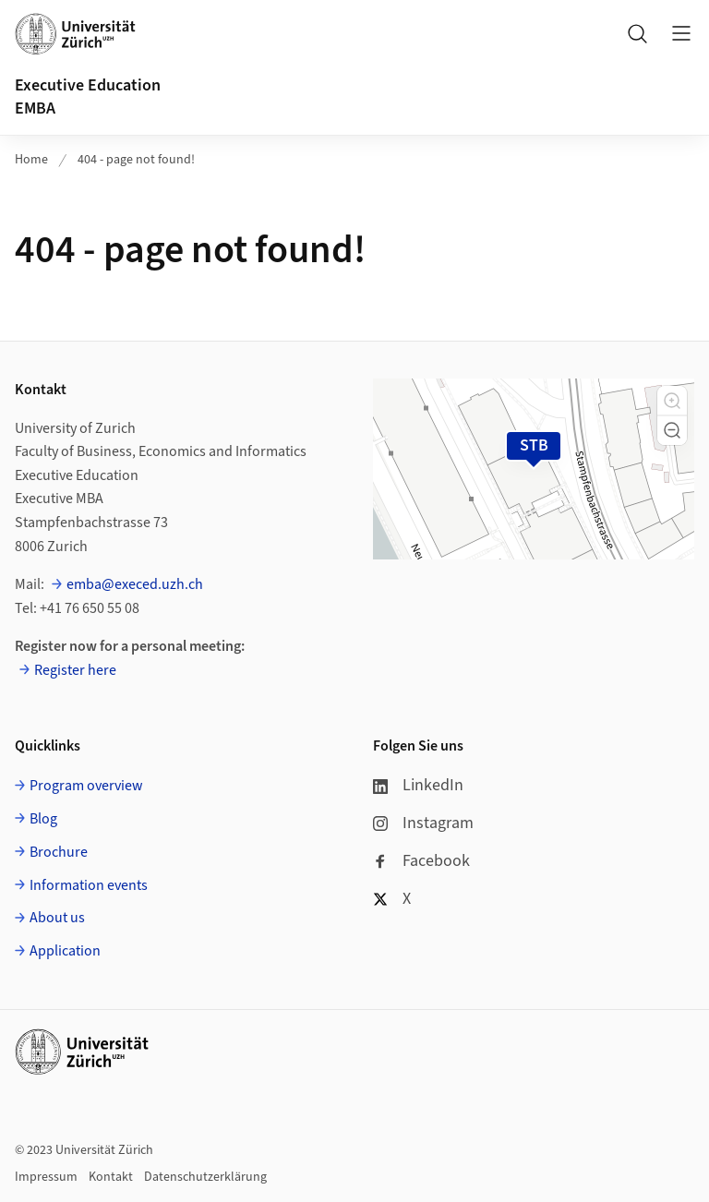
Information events (89, 885)
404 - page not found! (136, 159)
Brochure (59, 852)
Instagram (423, 823)
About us (57, 918)
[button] (672, 400)
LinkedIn (418, 785)
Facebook (421, 860)
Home (31, 159)
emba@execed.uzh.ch (134, 584)
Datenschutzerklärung (205, 1177)
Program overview (86, 785)
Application (65, 951)
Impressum (46, 1177)
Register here (75, 670)
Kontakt (111, 1177)
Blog (43, 819)
